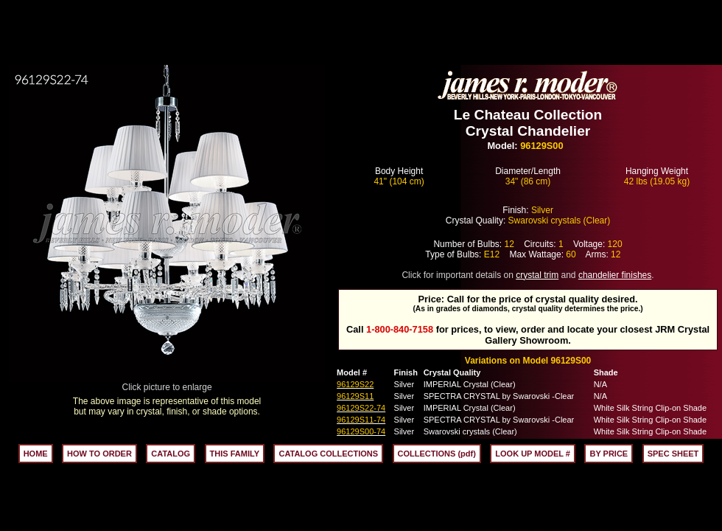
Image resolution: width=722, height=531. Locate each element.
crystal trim (537, 275)
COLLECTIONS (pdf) (437, 453)
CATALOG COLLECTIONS (328, 453)
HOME (36, 453)
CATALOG (170, 453)
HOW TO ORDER (99, 453)
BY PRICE (608, 453)
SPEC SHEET (673, 453)
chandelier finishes (614, 275)
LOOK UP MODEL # (532, 453)
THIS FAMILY (234, 453)
